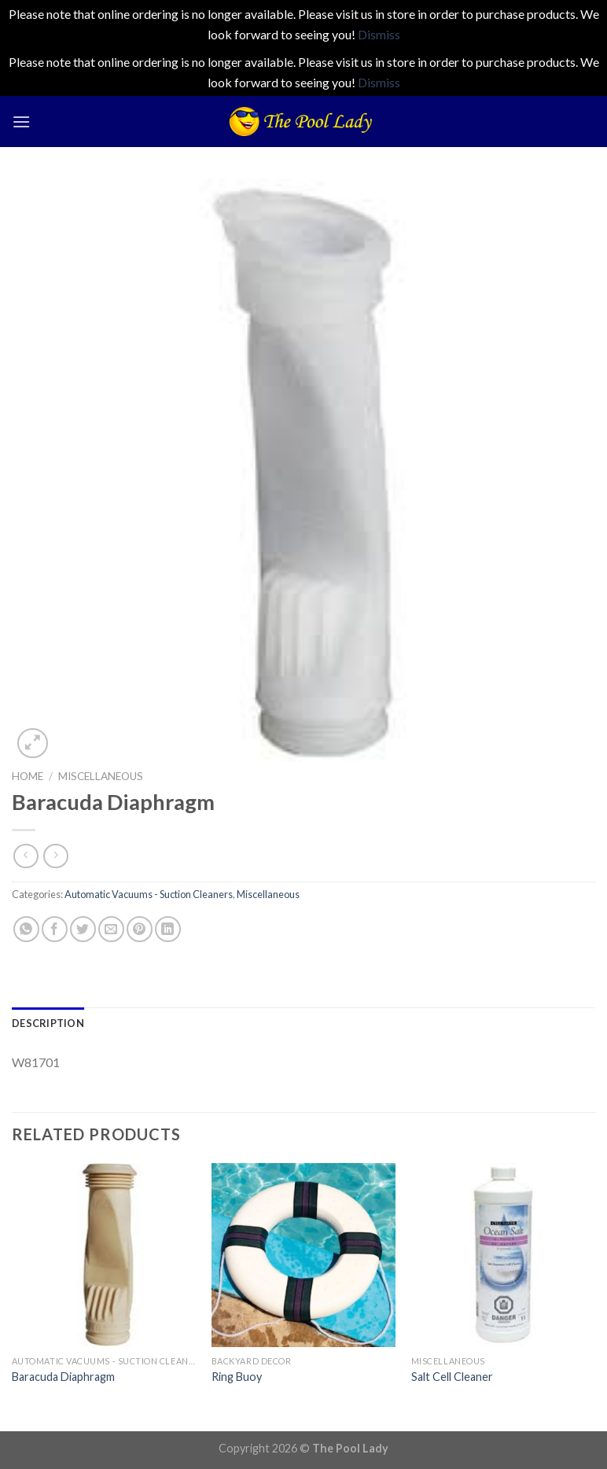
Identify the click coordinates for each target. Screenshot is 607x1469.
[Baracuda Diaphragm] (104, 1255)
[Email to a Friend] (111, 929)
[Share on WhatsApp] (26, 929)
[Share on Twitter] (83, 929)
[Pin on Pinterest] (140, 929)
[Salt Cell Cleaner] (503, 1255)
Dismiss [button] (379, 34)
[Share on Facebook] (55, 929)
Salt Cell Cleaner (452, 1376)
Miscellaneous (100, 776)
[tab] (48, 1023)
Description (48, 1023)
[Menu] (21, 121)
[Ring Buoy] (303, 1255)
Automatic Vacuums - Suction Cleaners (148, 894)
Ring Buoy (237, 1376)
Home (27, 776)
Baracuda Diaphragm (63, 1376)
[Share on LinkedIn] (168, 929)
